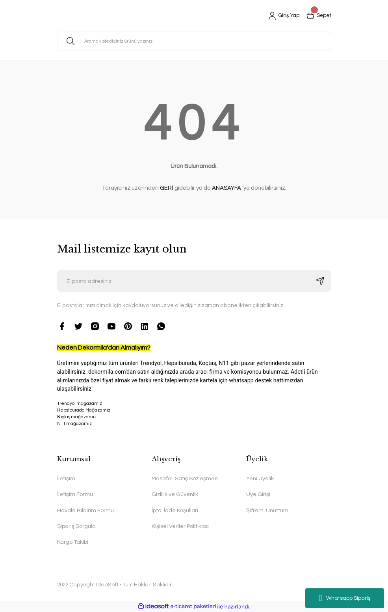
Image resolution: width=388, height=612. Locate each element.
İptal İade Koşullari (175, 510)
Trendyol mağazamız (79, 403)
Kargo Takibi (72, 542)
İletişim (66, 478)
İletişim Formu (75, 494)
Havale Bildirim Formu (85, 510)
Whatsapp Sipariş (344, 598)
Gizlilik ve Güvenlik (175, 494)
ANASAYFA (226, 188)
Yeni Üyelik (260, 478)
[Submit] (320, 281)
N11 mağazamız (194, 437)
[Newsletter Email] (194, 281)
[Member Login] (281, 15)
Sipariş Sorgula (76, 526)
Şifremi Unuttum (267, 510)
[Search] (194, 41)
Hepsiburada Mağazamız (83, 410)
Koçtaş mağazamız (77, 417)
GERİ (166, 188)
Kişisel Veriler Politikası (180, 526)
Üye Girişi (258, 494)
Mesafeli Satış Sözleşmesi (185, 478)
